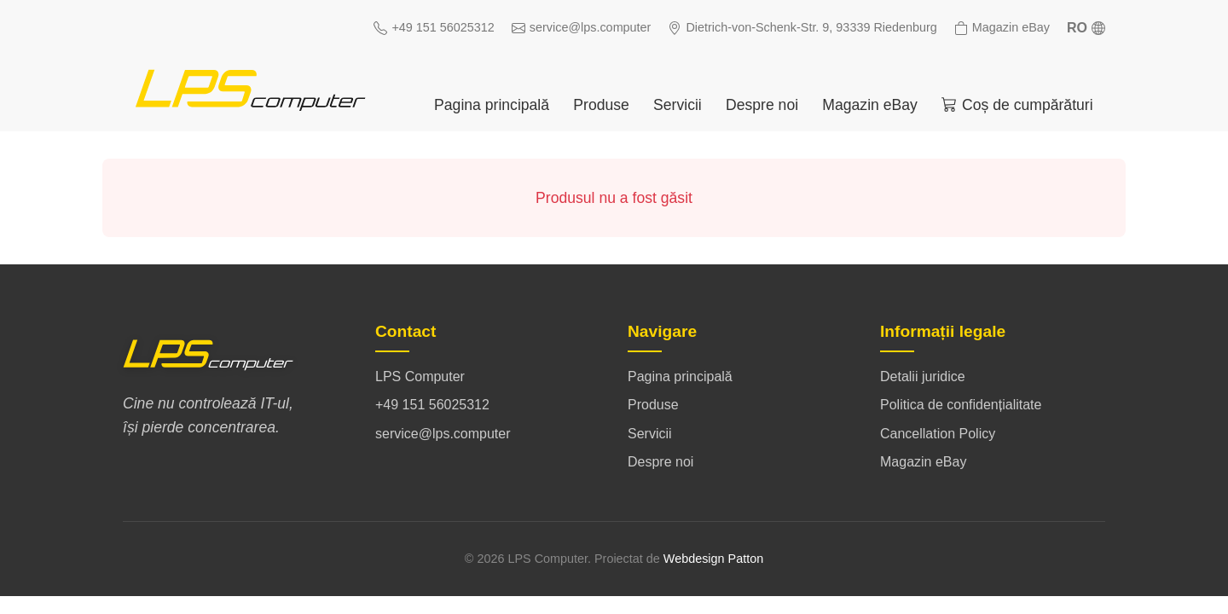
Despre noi (762, 104)
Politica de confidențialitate (960, 404)
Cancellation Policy (937, 433)
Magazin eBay (1002, 27)
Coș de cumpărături (1017, 104)
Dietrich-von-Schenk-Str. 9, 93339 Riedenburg (802, 27)
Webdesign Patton (713, 558)
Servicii (677, 104)
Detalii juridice (922, 376)
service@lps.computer (582, 27)
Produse (601, 104)
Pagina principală (491, 104)
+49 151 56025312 (434, 27)
